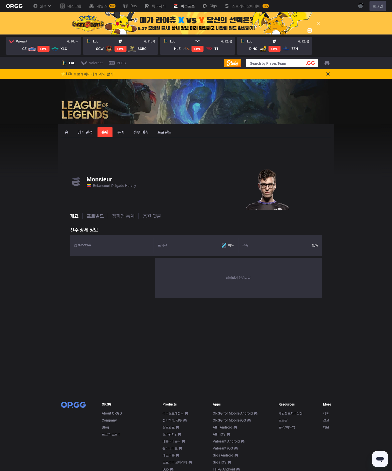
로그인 (377, 6)
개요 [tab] (65, 216)
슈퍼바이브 (170, 448)
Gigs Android (223, 455)
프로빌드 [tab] (86, 216)
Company (109, 420)
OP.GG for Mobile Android (233, 413)
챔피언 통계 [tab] (114, 216)
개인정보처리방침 (290, 413)
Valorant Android (226, 441)
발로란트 (168, 427)
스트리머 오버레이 (174, 462)
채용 (326, 427)
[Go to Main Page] (14, 6)
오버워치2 (169, 434)
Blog (105, 427)
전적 (42, 6)
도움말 (283, 420)
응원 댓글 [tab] (143, 216)
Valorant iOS (223, 448)
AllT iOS (219, 434)
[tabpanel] (196, 261)
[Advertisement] (196, 150)
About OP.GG (112, 413)
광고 (326, 420)
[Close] (319, 23)
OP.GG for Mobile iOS (229, 420)
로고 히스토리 (111, 434)
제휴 (326, 413)
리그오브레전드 (173, 413)
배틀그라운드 (171, 441)
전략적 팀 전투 (172, 420)
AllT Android (222, 427)
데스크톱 (168, 455)
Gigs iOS (219, 462)
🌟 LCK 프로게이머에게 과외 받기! (87, 74)
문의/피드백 (286, 427)
